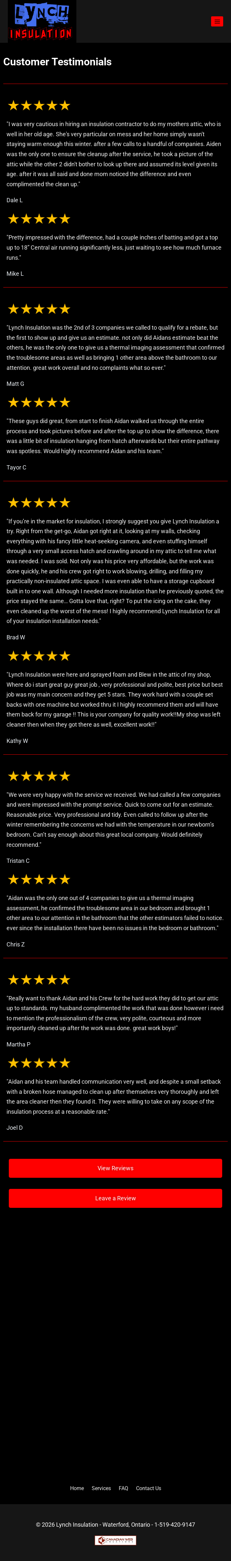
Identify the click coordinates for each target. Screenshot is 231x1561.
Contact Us (148, 1488)
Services (101, 1488)
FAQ (123, 1488)
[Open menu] (217, 21)
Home (77, 1488)
